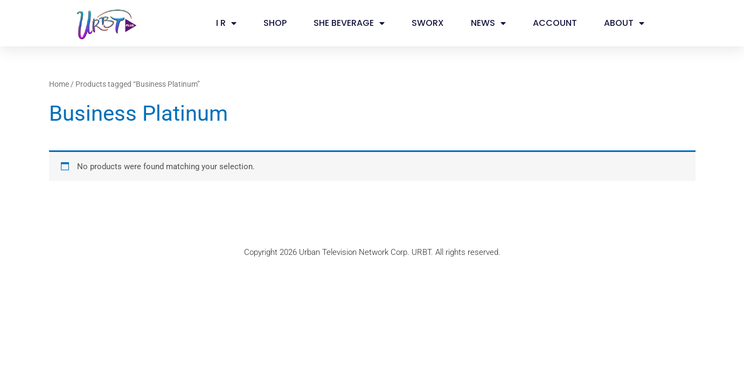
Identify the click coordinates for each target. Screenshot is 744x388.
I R (226, 23)
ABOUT (624, 23)
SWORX (428, 23)
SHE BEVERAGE (349, 23)
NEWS (488, 23)
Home (59, 84)
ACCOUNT (555, 23)
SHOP (275, 23)
